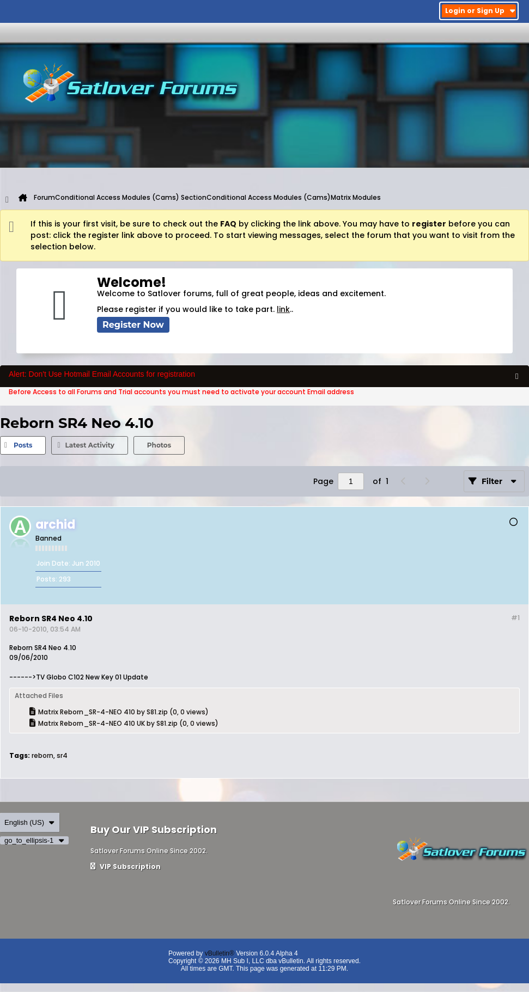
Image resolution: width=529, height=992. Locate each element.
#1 (515, 617)
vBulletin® (219, 953)
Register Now (133, 325)
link (283, 309)
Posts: (47, 579)
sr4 (62, 755)
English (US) (29, 822)
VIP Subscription (125, 866)
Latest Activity (89, 445)
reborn (42, 755)
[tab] (23, 445)
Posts (23, 445)
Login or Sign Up (480, 10)
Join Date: (53, 563)
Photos (159, 445)
